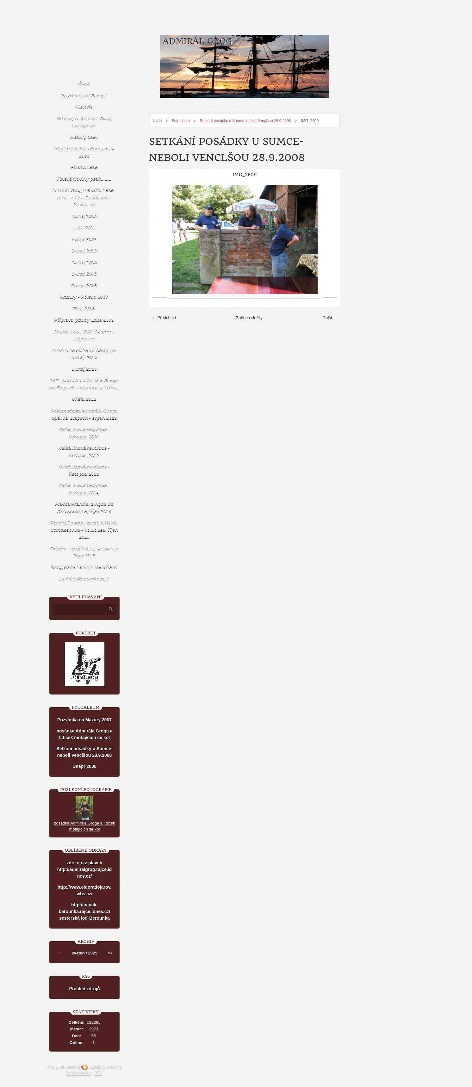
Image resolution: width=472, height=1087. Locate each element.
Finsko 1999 (84, 167)
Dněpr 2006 (84, 285)
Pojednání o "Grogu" (84, 95)
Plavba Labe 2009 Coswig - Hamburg (84, 335)
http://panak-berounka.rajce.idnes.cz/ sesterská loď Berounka (84, 911)
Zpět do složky (249, 317)
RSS (98, 1073)
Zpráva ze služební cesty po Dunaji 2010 (84, 353)
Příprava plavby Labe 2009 (84, 319)
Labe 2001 (84, 227)
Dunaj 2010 (83, 368)
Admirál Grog (197, 41)
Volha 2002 (84, 239)
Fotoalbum (181, 121)
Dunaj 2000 (83, 216)
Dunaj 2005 (83, 273)
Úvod (157, 121)
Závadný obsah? (105, 1067)
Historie (84, 106)
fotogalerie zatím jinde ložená (84, 567)
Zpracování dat (78, 1073)
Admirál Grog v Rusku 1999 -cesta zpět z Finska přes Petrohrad (84, 197)
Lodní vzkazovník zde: (84, 578)
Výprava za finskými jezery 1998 (84, 151)
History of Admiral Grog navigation (84, 121)
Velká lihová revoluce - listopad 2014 (84, 488)
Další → (330, 317)
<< (58, 953)
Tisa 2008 (84, 308)
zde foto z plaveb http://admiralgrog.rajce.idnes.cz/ (84, 869)
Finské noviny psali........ (84, 178)
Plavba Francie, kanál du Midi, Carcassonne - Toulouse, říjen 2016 (84, 529)
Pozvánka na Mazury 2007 (84, 719)
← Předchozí (164, 317)
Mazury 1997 (84, 136)
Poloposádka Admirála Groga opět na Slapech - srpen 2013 (84, 414)
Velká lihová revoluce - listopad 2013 (84, 470)
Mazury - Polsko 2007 (84, 296)
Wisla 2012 (84, 398)
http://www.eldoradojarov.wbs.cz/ (84, 890)
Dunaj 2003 (83, 250)
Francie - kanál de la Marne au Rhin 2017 (84, 552)
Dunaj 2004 (83, 262)
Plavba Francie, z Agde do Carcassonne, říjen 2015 (84, 507)
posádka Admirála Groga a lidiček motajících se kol (85, 734)
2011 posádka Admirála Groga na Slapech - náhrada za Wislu (84, 383)
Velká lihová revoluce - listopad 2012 (84, 451)
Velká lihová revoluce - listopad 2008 (84, 432)
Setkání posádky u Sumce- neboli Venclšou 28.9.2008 (245, 121)
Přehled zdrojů (84, 988)
